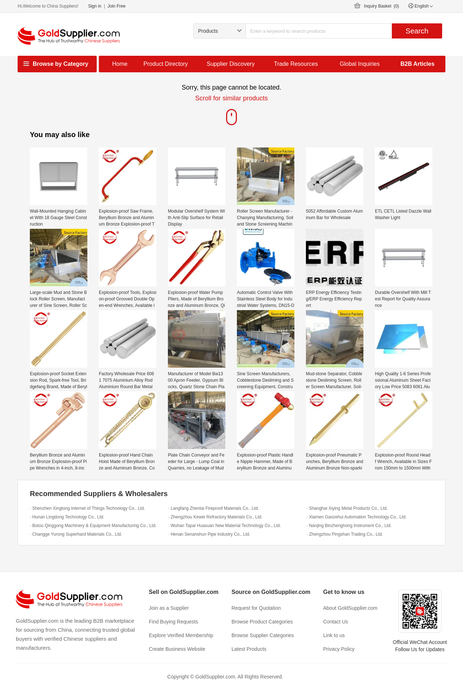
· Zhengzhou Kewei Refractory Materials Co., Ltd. (215, 516)
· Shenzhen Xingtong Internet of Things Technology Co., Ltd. (87, 508)
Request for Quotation (256, 608)
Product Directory (165, 64)
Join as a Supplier (169, 608)
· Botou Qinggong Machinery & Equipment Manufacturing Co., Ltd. (93, 525)
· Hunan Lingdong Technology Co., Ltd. (67, 516)
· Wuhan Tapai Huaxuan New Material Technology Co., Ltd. (224, 525)
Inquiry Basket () (381, 6)
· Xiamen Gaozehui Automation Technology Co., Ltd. (357, 516)
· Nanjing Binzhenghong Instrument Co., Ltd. (349, 525)
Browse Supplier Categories (263, 635)
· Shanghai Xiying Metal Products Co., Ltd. (347, 508)
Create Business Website (177, 649)
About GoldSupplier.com (350, 608)
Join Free (116, 6)
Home (120, 64)
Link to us (334, 635)
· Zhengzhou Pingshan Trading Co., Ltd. (345, 534)
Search (416, 31)
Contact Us (335, 622)
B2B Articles (417, 64)
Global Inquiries (360, 64)
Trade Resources (296, 64)
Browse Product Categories (262, 622)
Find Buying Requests (173, 622)
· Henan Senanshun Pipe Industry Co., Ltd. (209, 534)
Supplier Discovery (231, 64)
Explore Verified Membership (181, 635)
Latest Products (249, 649)
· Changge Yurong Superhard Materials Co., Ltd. (76, 534)
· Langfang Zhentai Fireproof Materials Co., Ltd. (213, 508)
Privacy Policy (338, 649)
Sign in (94, 6)
